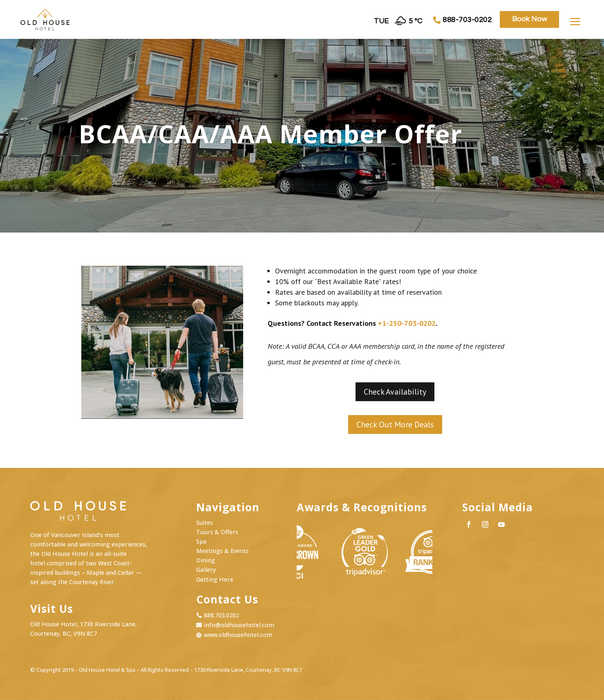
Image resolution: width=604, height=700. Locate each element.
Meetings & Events (222, 551)
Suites (204, 522)
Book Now (529, 19)
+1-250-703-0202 (407, 323)
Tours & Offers (217, 532)
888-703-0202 (467, 20)
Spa (201, 541)
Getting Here (214, 579)
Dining (205, 560)
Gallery (206, 570)
